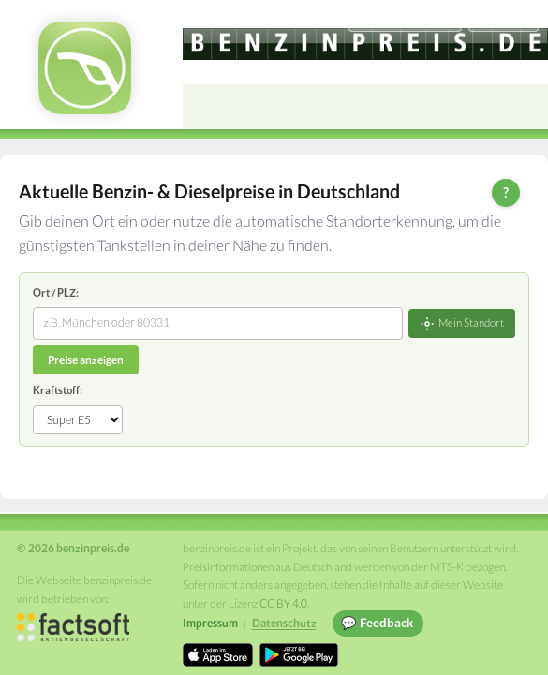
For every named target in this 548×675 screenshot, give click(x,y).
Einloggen (503, 18)
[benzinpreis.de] (365, 44)
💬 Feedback (377, 622)
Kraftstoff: (57, 390)
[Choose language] (404, 19)
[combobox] (218, 323)
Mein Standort (462, 323)
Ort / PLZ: (56, 292)
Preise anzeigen (86, 360)
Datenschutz (284, 623)
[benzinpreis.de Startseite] (85, 68)
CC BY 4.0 (283, 603)
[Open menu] (525, 106)
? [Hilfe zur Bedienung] (506, 191)
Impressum (210, 623)
